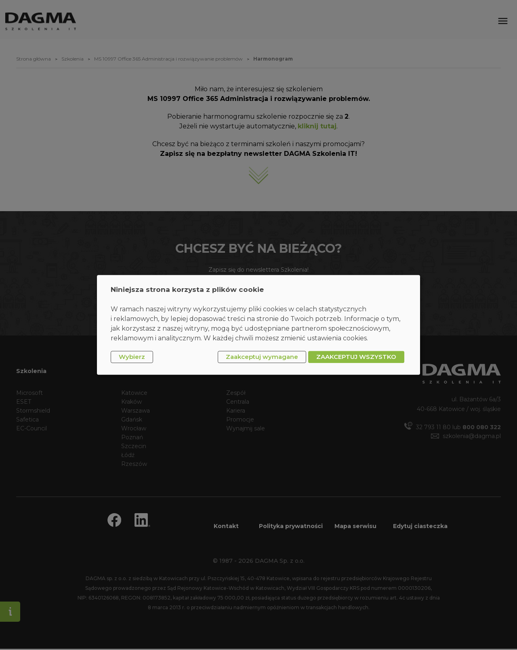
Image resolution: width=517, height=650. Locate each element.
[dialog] (258, 325)
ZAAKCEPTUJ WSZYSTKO (356, 357)
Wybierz (132, 357)
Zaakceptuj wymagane (262, 357)
